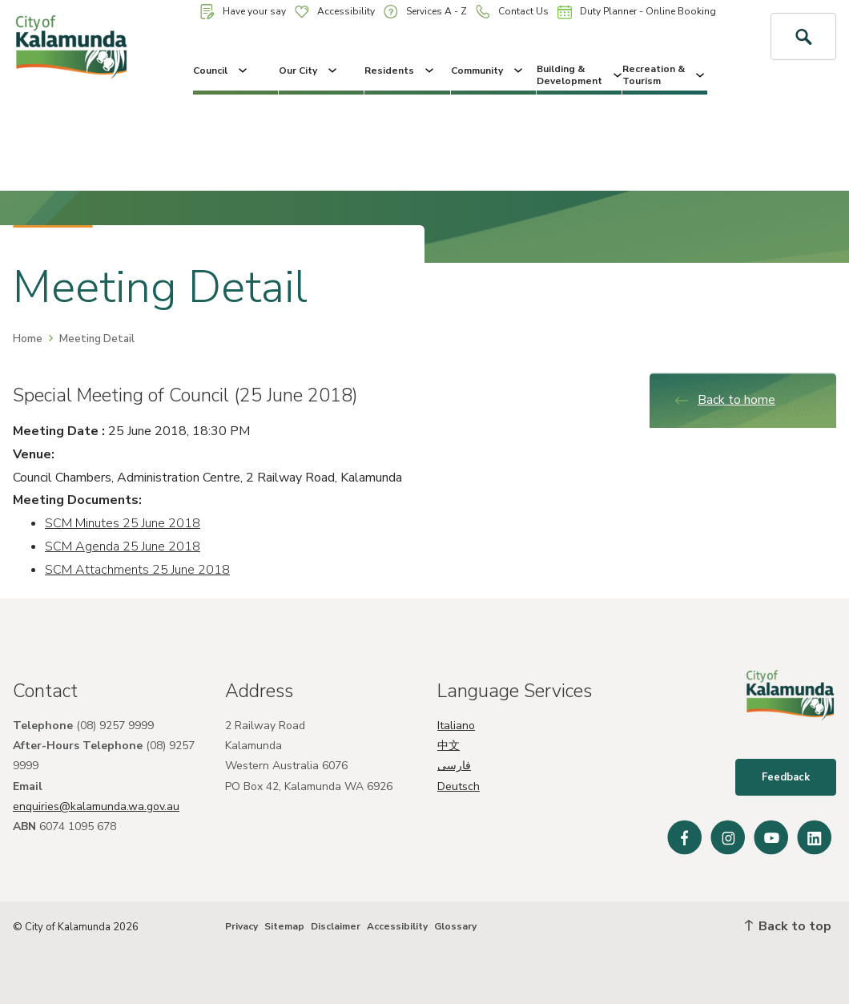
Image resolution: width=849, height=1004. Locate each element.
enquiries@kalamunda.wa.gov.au (96, 806)
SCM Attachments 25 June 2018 (137, 570)
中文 (448, 745)
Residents (400, 70)
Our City (309, 70)
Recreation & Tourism (664, 74)
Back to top (788, 926)
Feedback (786, 777)
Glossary (455, 926)
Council (221, 70)
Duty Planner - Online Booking (636, 12)
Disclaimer (335, 926)
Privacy (241, 926)
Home (27, 339)
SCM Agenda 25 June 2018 (122, 546)
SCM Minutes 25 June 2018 (122, 523)
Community (488, 70)
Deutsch (458, 786)
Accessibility (335, 11)
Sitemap (284, 926)
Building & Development (579, 74)
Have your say (243, 11)
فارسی (454, 765)
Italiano (456, 725)
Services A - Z (425, 11)
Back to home (724, 400)
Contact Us (512, 11)
